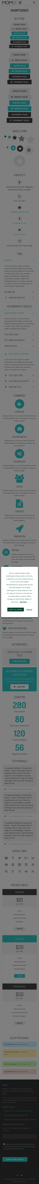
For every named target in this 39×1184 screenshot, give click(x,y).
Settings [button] (29, 610)
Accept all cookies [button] (15, 610)
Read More (23, 602)
